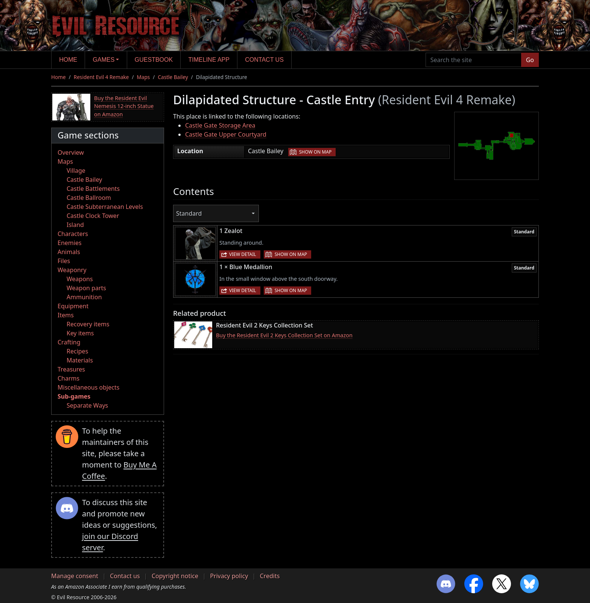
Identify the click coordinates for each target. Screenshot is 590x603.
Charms (68, 378)
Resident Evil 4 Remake (101, 77)
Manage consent (74, 576)
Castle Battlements (93, 188)
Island (75, 225)
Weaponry (72, 270)
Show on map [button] (315, 152)
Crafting (69, 342)
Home (68, 59)
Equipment (73, 306)
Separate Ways (87, 405)
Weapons (80, 279)
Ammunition (84, 297)
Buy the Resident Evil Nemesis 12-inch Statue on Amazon (124, 106)
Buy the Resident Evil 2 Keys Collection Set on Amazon (284, 335)
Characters (73, 234)
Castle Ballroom (89, 197)
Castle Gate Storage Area (220, 125)
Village (76, 170)
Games (104, 59)
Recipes (77, 351)
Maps (143, 77)
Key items (80, 333)
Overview (71, 152)
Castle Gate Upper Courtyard (225, 134)
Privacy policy (229, 576)
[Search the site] (474, 60)
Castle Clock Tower (93, 216)
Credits (270, 576)
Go (530, 60)
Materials (80, 360)
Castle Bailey (173, 77)
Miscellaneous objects (88, 387)
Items (66, 315)
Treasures (71, 369)
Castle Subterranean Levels (105, 207)
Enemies (70, 243)
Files (64, 261)
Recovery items (88, 324)
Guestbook (154, 59)
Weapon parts (86, 288)
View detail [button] (242, 254)
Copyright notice (175, 576)
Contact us (264, 59)
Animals (69, 252)
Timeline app (209, 59)
